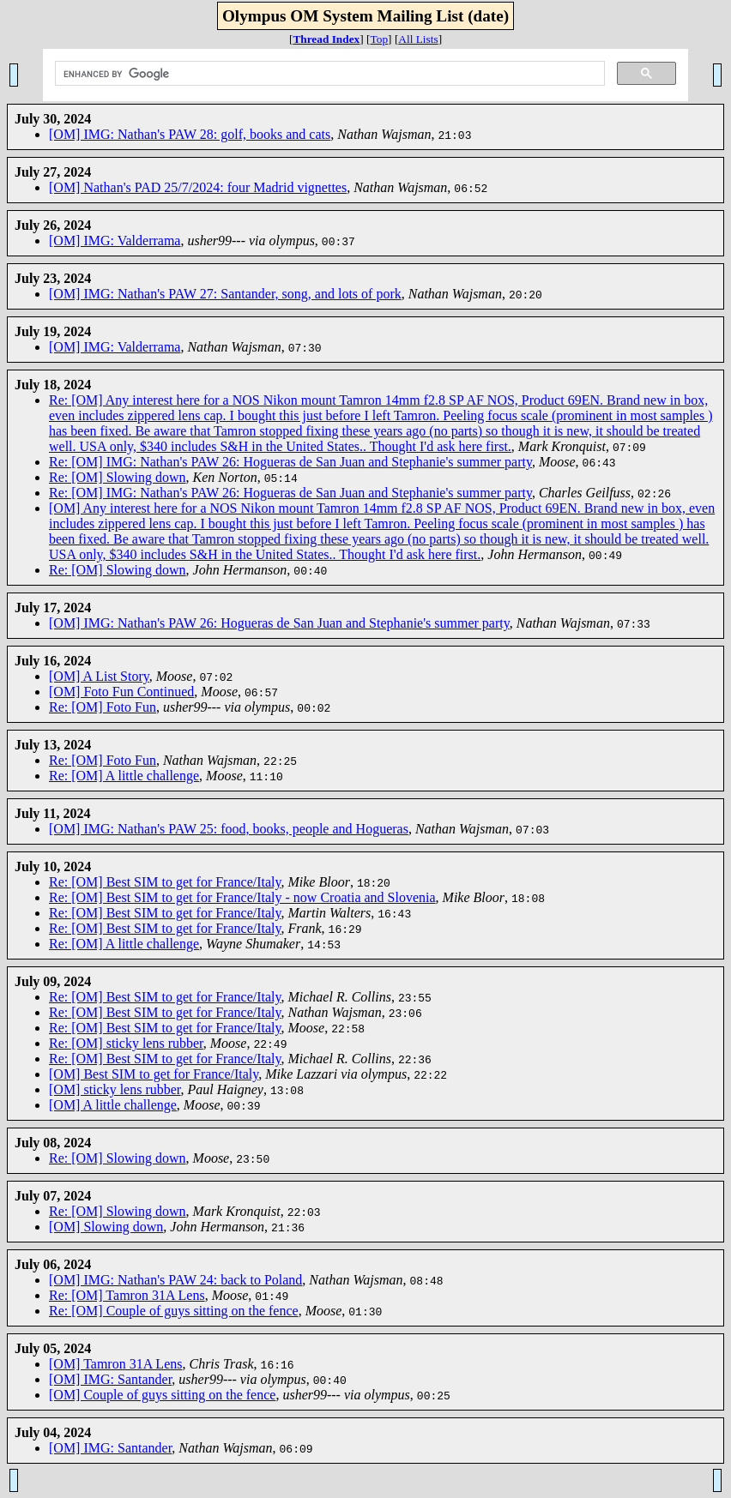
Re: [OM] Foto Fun (102, 707)
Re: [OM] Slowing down (117, 477)
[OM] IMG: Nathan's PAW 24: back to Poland (175, 1279)
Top (380, 39)
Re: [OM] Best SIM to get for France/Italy (165, 882)
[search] (327, 73)
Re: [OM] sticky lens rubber (126, 1043)
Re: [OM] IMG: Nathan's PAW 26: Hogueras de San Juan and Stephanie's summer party (290, 461)
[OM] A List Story (99, 676)
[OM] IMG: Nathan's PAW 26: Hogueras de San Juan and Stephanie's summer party (279, 623)
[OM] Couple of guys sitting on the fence (162, 1394)
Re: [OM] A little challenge (124, 775)
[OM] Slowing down (106, 1226)
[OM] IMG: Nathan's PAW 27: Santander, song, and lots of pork (225, 293)
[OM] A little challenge (113, 1105)
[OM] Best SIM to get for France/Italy (153, 1074)
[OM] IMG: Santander (110, 1379)
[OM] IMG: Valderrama (114, 240)
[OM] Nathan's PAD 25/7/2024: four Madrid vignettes (198, 187)
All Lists (418, 39)
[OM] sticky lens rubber (115, 1089)
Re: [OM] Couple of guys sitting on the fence (174, 1310)
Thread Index (326, 39)
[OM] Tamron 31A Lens (115, 1364)
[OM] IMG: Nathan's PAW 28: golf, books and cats (189, 134)
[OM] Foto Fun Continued (121, 691)
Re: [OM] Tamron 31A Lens (127, 1295)
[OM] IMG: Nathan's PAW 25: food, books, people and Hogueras (228, 828)
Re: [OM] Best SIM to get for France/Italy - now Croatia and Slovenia (242, 897)
